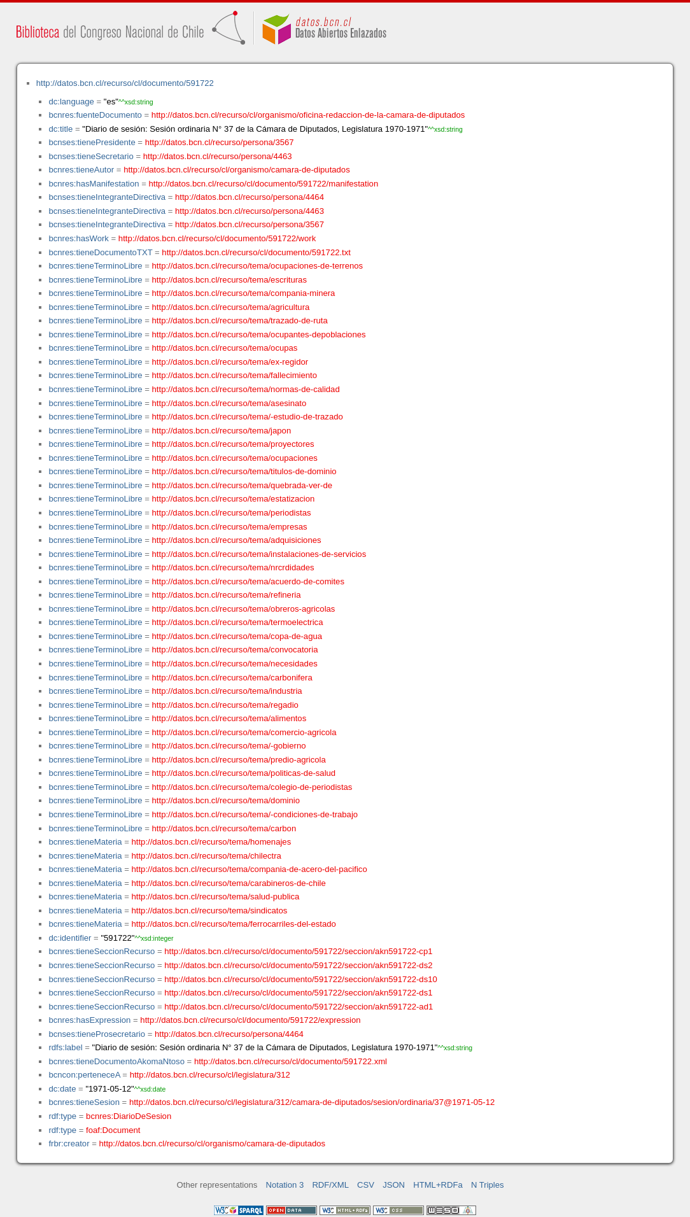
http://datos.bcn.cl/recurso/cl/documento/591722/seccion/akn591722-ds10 (300, 979)
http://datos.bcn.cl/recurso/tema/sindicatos (210, 910)
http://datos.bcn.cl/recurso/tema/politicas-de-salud (244, 773)
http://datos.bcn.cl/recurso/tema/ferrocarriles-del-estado (234, 924)
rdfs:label (65, 1047)
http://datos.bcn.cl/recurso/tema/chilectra (206, 856)
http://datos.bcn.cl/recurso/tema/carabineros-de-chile (229, 883)
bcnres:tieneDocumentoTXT (100, 252)
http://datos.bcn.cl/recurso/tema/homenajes (212, 842)
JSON (394, 1185)
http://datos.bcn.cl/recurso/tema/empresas (229, 526)
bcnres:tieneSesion (84, 1102)
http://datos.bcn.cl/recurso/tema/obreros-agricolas (243, 609)
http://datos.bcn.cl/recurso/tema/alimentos (229, 718)
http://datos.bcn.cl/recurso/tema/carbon (224, 828)
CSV (365, 1185)
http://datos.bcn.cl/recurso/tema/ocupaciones (235, 458)
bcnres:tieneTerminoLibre (95, 266)
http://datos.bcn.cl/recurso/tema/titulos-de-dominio (244, 471)
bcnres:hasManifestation (93, 183)
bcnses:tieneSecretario (90, 156)
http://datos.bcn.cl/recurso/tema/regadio (225, 705)
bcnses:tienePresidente (91, 142)
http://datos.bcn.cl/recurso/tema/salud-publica (216, 896)
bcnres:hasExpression (89, 1020)
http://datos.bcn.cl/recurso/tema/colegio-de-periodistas (252, 787)
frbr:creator (68, 1143)
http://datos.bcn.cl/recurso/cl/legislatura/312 (210, 1075)
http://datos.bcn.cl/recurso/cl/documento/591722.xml (290, 1061)
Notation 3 (285, 1185)
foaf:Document (113, 1130)
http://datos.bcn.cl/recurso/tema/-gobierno (229, 745)
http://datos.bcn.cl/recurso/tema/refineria (226, 595)
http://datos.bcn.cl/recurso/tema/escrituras (229, 280)
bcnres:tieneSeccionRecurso (101, 951)
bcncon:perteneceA (84, 1075)
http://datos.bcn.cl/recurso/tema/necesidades (235, 663)
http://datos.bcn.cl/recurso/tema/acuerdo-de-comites (248, 581)
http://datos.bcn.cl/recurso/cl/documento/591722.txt (256, 252)
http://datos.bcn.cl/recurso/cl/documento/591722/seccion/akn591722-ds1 (298, 992)
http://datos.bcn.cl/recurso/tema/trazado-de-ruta (240, 320)
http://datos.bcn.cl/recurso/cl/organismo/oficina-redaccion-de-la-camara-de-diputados (308, 115)
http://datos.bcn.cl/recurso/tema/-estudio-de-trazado (247, 416)
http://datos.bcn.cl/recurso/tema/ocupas (225, 348)
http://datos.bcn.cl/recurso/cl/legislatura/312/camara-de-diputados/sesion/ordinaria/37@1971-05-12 (312, 1102)
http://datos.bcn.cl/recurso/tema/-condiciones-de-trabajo (255, 814)
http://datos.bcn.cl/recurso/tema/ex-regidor (230, 362)
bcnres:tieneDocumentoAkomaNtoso (116, 1061)
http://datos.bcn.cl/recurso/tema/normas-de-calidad (246, 389)
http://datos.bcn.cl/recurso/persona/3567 (219, 142)
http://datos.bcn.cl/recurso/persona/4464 (249, 197)
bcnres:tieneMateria (85, 842)
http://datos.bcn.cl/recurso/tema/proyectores (233, 444)
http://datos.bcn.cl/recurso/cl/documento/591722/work (217, 238)
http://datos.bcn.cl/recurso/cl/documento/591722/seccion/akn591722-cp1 (298, 951)
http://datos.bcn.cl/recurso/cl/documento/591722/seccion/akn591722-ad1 (298, 1006)
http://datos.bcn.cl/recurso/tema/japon (222, 430)
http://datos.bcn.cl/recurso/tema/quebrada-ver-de (242, 485)
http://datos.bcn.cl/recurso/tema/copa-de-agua (237, 636)
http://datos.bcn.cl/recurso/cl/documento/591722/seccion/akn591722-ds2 (298, 965)
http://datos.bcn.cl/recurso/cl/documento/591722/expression (250, 1020)
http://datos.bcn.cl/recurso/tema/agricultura (231, 307)
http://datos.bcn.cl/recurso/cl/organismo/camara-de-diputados (236, 169)
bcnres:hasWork (78, 238)
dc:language (71, 101)
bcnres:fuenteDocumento (94, 115)
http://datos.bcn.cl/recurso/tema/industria (227, 691)
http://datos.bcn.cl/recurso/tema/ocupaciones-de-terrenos (257, 266)
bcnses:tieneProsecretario (96, 1034)
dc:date (62, 1089)
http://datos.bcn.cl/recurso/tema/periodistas (231, 512)
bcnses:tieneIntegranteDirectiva (106, 197)
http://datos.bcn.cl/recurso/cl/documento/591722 (125, 83)
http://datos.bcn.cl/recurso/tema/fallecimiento (234, 375)
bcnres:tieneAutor (81, 169)
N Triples (487, 1185)
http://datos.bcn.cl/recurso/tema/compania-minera (243, 293)
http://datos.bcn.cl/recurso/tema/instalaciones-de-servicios (259, 554)
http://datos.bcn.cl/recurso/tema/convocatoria (235, 649)
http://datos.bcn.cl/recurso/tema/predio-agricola (239, 759)
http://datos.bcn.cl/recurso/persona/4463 (217, 156)
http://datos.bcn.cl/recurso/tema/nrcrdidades (233, 567)
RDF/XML (330, 1185)
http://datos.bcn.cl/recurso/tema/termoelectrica (237, 622)
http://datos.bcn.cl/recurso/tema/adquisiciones (236, 540)
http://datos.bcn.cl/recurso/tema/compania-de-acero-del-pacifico (249, 869)
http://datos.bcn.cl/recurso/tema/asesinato (229, 403)
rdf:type (62, 1116)
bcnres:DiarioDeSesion (128, 1116)
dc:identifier (69, 938)
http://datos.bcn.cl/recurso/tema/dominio (226, 800)
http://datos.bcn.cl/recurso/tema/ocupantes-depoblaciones (259, 334)
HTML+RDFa (438, 1185)
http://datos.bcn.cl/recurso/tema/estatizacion (233, 498)
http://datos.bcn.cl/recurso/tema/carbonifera (232, 677)
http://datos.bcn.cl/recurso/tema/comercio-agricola (244, 732)
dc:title (60, 129)
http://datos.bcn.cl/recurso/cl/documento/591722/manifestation (263, 183)
